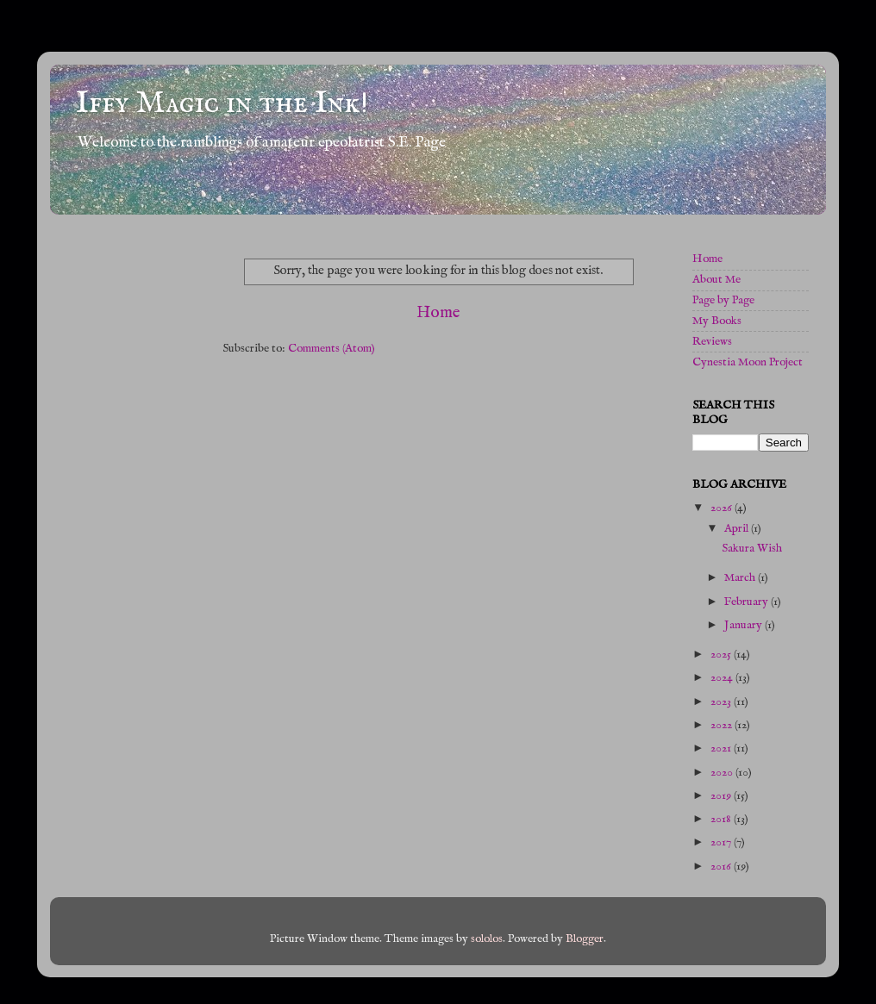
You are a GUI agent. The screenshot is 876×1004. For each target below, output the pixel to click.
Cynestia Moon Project (747, 362)
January (744, 625)
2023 (722, 702)
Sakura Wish (752, 548)
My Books (716, 321)
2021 (722, 748)
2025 (722, 654)
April (737, 528)
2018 (722, 819)
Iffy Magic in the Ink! (222, 103)
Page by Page (723, 300)
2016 (722, 866)
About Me (716, 279)
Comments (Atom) (331, 348)
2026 (722, 508)
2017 (722, 842)
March (741, 578)
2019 (722, 796)
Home (438, 312)
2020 (722, 772)
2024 (722, 677)
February (747, 602)
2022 (722, 725)
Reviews (712, 341)
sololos (487, 939)
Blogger (585, 939)
